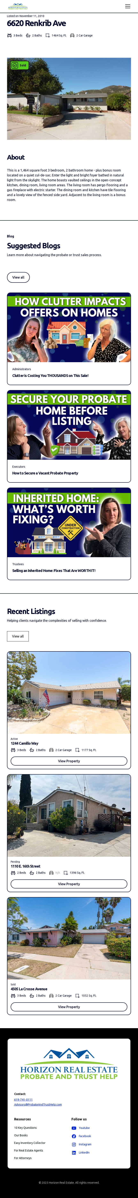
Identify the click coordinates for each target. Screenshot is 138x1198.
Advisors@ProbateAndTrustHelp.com (38, 1104)
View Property (69, 761)
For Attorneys (23, 1158)
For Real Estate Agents (28, 1150)
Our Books (21, 1135)
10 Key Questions (25, 1127)
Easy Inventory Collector (29, 1143)
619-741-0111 (23, 1099)
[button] (127, 6)
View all (18, 277)
